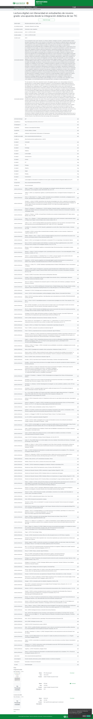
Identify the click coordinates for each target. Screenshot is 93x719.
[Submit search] (73, 7)
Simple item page (46, 20)
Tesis (27, 9)
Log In (77, 7)
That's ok (88, 716)
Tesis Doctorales (21, 9)
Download (72, 673)
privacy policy (83, 713)
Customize (71, 716)
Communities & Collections (19, 7)
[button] (75, 7)
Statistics (35, 7)
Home (15, 9)
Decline (84, 716)
